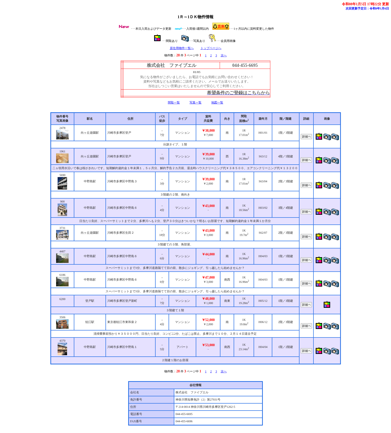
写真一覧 (195, 102)
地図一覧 (217, 102)
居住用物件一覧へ (182, 48)
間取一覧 (174, 102)
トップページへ (210, 48)
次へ (224, 55)
